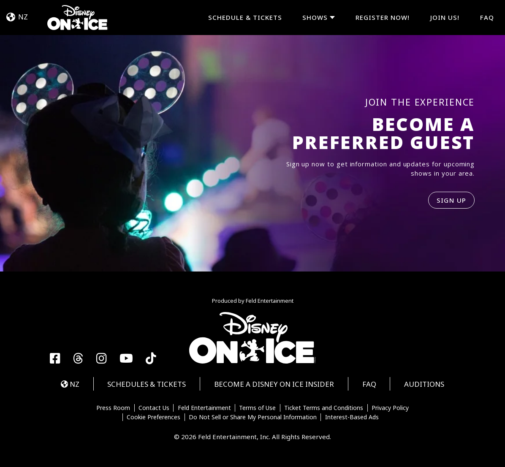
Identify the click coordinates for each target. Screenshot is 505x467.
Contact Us (153, 408)
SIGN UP (452, 200)
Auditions (424, 384)
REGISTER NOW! (383, 17)
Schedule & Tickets (245, 17)
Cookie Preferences (153, 417)
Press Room (113, 408)
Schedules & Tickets (146, 384)
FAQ (487, 17)
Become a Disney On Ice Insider (274, 384)
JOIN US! (444, 17)
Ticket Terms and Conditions (323, 408)
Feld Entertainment (204, 408)
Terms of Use (257, 408)
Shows (315, 18)
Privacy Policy (390, 408)
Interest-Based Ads (352, 417)
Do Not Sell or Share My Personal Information (253, 417)
